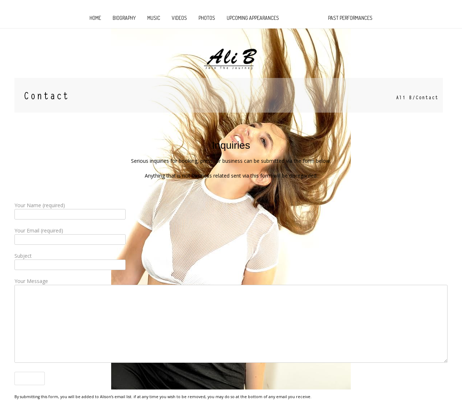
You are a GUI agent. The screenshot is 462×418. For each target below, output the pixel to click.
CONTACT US (304, 18)
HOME (95, 18)
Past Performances (350, 18)
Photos (207, 18)
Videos (179, 18)
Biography (124, 18)
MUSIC (153, 18)
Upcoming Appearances (253, 18)
